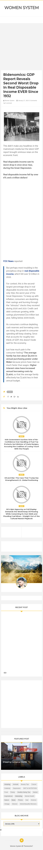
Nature (6, 800)
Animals (15, 784)
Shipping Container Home (15, 762)
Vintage (7, 804)
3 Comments (33, 100)
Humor (35, 792)
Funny (13, 792)
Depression (17, 788)
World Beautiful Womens (28, 804)
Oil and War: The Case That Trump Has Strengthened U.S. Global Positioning (21, 479)
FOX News (8, 261)
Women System (21, 7)
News (10, 392)
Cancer (34, 784)
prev (4, 672)
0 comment (7, 103)
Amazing (7, 784)
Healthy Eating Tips (23, 792)
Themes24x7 (28, 846)
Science (33, 800)
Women (14, 804)
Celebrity (7, 788)
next (6, 672)
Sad (27, 800)
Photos (20, 800)
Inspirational (8, 796)
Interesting (18, 796)
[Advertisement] (21, 47)
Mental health (29, 796)
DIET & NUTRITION (30, 788)
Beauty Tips (25, 784)
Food (6, 792)
